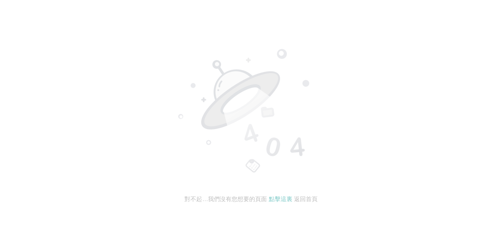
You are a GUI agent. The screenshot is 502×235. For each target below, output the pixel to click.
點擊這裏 (280, 199)
